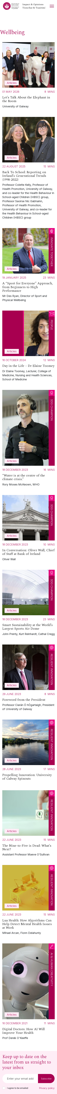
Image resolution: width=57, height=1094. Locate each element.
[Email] (20, 1078)
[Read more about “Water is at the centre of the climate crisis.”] (28, 439)
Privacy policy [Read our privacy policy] (47, 1088)
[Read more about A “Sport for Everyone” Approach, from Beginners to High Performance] (28, 265)
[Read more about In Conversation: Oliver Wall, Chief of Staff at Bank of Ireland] (28, 528)
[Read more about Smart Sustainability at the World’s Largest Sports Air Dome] (28, 603)
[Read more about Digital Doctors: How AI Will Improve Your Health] (28, 992)
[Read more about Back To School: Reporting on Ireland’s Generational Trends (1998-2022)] (28, 169)
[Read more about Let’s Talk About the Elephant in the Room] (28, 76)
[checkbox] (3, 1088)
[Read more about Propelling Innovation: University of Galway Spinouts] (28, 751)
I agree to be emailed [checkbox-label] (17, 1088)
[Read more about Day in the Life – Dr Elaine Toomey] (28, 347)
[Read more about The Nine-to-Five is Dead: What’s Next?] (28, 824)
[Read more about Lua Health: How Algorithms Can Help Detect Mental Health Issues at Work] (28, 900)
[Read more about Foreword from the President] (28, 678)
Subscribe (46, 1078)
